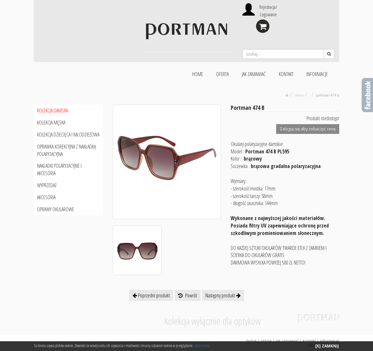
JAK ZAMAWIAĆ (254, 74)
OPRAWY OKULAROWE (55, 209)
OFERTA (222, 74)
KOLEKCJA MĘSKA (51, 122)
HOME (197, 74)
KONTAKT (286, 74)
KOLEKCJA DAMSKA (52, 110)
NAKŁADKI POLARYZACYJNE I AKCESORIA (59, 169)
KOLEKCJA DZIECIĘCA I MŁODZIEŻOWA (68, 134)
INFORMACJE (317, 74)
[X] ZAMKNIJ (327, 346)
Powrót (187, 295)
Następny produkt (223, 295)
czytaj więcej (202, 345)
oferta (299, 95)
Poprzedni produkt (151, 295)
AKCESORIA (46, 197)
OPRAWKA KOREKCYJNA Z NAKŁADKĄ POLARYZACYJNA (66, 150)
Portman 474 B (327, 95)
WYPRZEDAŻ (47, 185)
